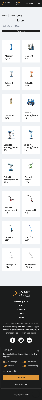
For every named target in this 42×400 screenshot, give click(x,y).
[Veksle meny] (38, 3)
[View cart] (17, 3)
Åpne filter (21, 31)
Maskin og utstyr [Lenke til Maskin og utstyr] (20, 301)
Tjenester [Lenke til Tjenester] (21, 309)
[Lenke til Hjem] (21, 293)
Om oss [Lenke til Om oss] (20, 313)
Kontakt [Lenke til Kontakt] (21, 317)
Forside (5, 15)
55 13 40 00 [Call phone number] (30, 3)
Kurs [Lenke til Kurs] (21, 305)
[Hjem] (6, 3)
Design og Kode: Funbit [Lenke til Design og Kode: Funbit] (21, 394)
